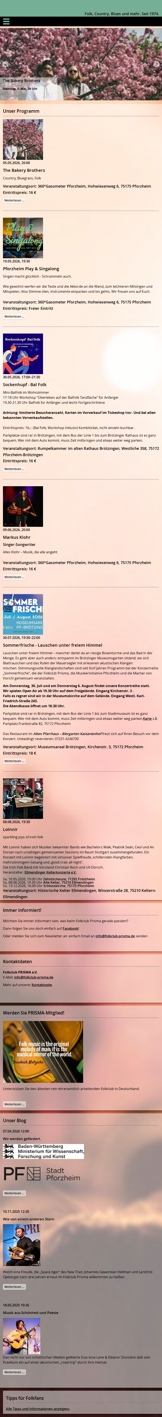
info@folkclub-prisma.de (115, 936)
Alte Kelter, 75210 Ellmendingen (68, 882)
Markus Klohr (17, 537)
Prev (5, 65)
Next (156, 65)
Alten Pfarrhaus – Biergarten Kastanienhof (67, 733)
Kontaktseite (42, 985)
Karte (147, 718)
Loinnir (10, 829)
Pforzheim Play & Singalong (31, 268)
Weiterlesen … (15, 200)
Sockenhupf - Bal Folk (24, 384)
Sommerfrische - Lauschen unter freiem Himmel (52, 645)
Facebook (70, 928)
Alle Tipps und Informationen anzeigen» (38, 1408)
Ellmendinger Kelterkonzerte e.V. (50, 872)
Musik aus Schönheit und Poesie (30, 1312)
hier (128, 412)
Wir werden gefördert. (22, 1138)
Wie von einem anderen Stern (28, 1219)
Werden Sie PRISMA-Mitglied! (33, 1013)
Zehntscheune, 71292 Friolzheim (69, 879)
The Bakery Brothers (24, 170)
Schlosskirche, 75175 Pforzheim (68, 885)
